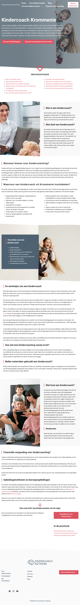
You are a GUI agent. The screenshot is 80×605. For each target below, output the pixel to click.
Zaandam (57, 535)
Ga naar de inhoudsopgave (11, 41)
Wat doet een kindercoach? (14, 81)
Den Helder (71, 535)
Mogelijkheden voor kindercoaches (66, 515)
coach (5, 313)
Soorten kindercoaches (32, 6)
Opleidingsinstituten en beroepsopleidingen (59, 86)
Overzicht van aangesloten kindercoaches (38, 41)
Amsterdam (57, 531)
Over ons (30, 574)
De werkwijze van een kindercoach (16, 90)
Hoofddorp (64, 535)
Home (23, 3)
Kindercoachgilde (15, 494)
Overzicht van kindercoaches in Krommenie (59, 88)
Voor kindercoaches (37, 3)
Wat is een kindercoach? (13, 79)
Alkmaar (70, 531)
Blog (50, 3)
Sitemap (48, 601)
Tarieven (30, 576)
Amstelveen (65, 533)
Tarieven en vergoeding (54, 6)
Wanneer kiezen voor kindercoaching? (17, 84)
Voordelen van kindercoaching (55, 79)
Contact (29, 571)
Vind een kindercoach (73, 5)
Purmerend (73, 533)
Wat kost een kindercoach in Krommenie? (58, 81)
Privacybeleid (6, 576)
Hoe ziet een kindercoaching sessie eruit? (19, 93)
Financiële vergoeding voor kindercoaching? (59, 84)
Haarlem (64, 531)
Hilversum (57, 533)
